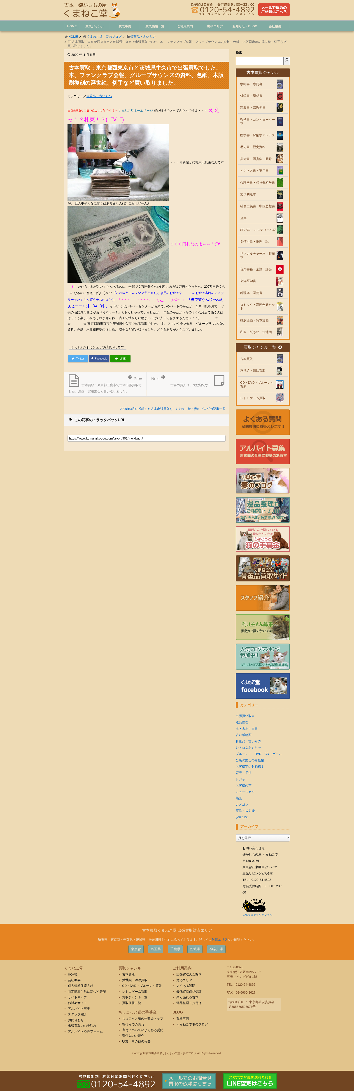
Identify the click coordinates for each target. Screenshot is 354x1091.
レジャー (242, 779)
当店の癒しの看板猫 (250, 760)
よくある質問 (185, 986)
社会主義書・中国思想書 (257, 206)
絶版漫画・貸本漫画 (254, 320)
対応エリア (220, 939)
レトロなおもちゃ (248, 747)
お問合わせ (76, 1020)
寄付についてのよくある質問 (142, 1030)
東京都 (136, 949)
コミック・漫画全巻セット (257, 306)
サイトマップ (77, 997)
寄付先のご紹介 (133, 1035)
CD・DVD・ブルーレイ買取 (257, 384)
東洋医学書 (248, 281)
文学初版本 (248, 194)
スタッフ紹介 (77, 1014)
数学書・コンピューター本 (257, 121)
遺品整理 (242, 722)
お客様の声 (244, 785)
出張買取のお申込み (82, 1026)
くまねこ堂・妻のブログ (104, 36)
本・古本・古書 (247, 728)
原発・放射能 (245, 811)
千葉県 (175, 949)
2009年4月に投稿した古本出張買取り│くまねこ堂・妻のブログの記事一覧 (173, 409)
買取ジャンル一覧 (263, 347)
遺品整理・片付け (189, 1003)
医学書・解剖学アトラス (257, 135)
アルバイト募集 (79, 1008)
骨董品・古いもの (143, 36)
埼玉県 (156, 949)
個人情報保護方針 (80, 986)
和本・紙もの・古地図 (256, 332)
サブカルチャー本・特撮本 (257, 255)
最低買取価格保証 (189, 991)
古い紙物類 (244, 735)
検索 (239, 52)
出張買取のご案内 (189, 974)
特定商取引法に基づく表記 (87, 991)
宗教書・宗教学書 (253, 107)
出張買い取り (245, 716)
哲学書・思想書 (251, 96)
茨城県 (195, 949)
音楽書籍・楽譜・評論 (256, 269)
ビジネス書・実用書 (254, 170)
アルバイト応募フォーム (85, 1031)
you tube (242, 817)
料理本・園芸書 (251, 293)
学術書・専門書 (251, 84)
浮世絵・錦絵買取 (253, 370)
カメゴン (242, 804)
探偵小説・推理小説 (254, 241)
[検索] (287, 61)
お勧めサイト (77, 1003)
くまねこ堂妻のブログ (192, 1024)
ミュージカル (245, 792)
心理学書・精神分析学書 (257, 182)
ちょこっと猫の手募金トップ (142, 1018)
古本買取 (246, 359)
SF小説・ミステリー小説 (258, 230)
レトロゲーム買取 (253, 398)
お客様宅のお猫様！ (250, 766)
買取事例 (182, 1018)
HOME (73, 36)
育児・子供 (244, 773)
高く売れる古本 (187, 997)
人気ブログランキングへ (257, 915)
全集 (243, 218)
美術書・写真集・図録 (256, 159)
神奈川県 (216, 949)
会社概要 (74, 980)
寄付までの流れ (133, 1024)
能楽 (239, 798)
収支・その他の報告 (136, 1041)
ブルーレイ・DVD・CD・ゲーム (259, 754)
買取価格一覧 (131, 1003)
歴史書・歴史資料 (253, 147)
